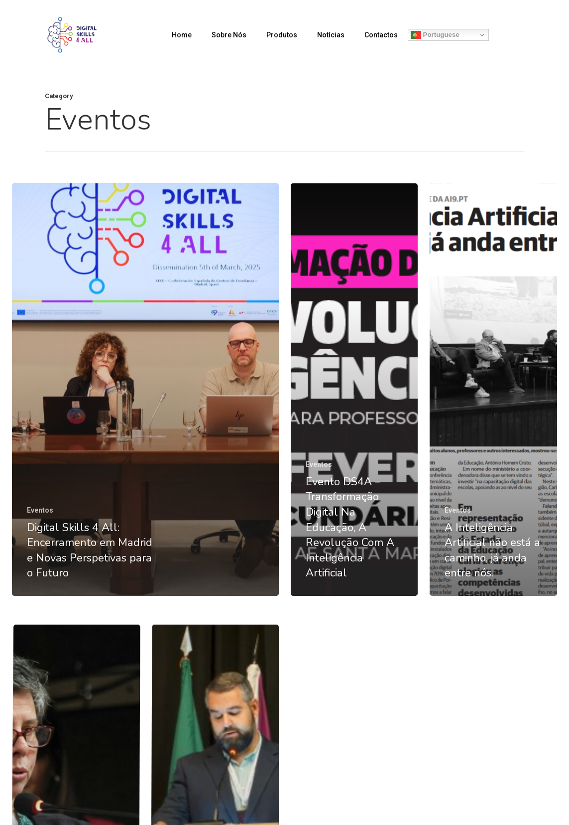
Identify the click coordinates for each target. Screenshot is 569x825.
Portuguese (435, 35)
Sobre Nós (229, 34)
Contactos (381, 34)
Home (182, 34)
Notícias (330, 34)
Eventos (40, 510)
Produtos (281, 34)
